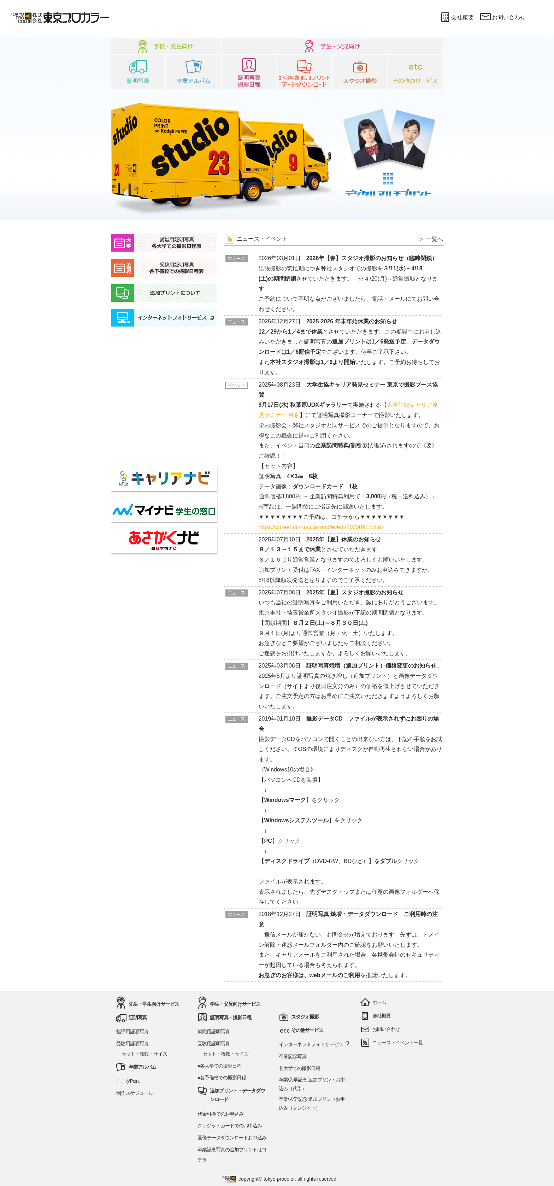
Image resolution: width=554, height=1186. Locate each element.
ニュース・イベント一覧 (397, 1042)
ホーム (379, 1002)
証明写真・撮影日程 (230, 1017)
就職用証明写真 (214, 1031)
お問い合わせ (502, 17)
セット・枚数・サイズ (144, 1054)
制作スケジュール (134, 1093)
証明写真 (138, 1017)
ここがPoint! (128, 1081)
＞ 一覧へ (431, 239)
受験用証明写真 (132, 1043)
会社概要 (456, 17)
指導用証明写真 (132, 1031)
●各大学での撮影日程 (219, 1066)
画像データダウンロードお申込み (232, 1137)
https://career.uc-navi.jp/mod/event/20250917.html (321, 527)
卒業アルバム (142, 1067)
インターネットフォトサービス (314, 1044)
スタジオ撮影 (305, 1017)
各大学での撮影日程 (299, 1068)
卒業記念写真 (292, 1056)
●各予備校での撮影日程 (222, 1077)
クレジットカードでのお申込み (230, 1125)
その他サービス (307, 1030)
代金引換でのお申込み (220, 1114)
